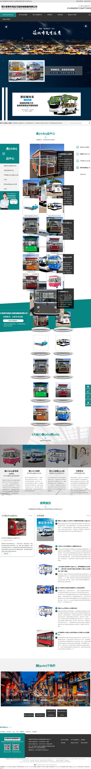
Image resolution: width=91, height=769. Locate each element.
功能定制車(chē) (9, 170)
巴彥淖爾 (34, 731)
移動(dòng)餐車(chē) (10, 166)
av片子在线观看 (61, 766)
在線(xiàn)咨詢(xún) (13, 201)
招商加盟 (63, 742)
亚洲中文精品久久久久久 (71, 766)
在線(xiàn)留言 (87, 1)
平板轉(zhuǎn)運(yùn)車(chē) (42, 123)
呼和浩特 (9, 731)
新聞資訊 (83, 739)
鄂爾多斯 (22, 731)
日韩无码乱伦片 (81, 766)
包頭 (14, 731)
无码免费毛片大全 (53, 766)
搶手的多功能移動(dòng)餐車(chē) (11, 538)
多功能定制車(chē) (29, 123)
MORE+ (30, 515)
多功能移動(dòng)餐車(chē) (18, 123)
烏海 (17, 731)
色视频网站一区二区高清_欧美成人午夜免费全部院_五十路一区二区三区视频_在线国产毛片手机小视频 (24, 766)
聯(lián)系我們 (79, 1)
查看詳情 (6, 553)
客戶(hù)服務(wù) (75, 739)
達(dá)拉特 (28, 731)
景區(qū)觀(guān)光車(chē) (56, 123)
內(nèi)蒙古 (2, 731)
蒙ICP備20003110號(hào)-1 (42, 750)
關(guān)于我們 (74, 742)
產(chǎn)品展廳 (64, 739)
